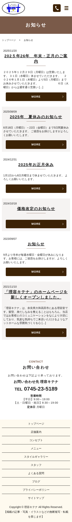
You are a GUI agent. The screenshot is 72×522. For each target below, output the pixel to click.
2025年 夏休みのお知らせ (36, 117)
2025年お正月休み (36, 165)
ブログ (36, 481)
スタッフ (36, 464)
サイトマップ (36, 498)
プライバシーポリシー (36, 489)
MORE (36, 96)
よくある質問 (36, 473)
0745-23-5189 (40, 389)
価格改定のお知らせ (36, 209)
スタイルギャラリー (36, 456)
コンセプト (36, 440)
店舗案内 (36, 431)
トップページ (9, 40)
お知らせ (36, 244)
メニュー (36, 448)
